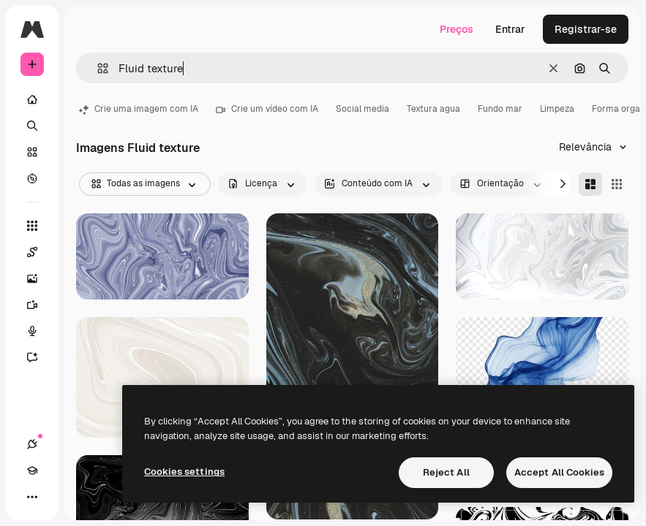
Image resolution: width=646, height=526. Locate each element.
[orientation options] (502, 184)
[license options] (262, 184)
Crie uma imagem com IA (138, 109)
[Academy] (32, 470)
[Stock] (32, 152)
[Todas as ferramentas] (32, 225)
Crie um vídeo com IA (267, 109)
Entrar (510, 29)
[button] (97, 68)
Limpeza (557, 109)
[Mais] (32, 496)
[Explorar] (32, 178)
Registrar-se (586, 29)
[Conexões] (32, 444)
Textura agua (433, 109)
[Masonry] (590, 184)
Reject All (446, 472)
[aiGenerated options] (379, 184)
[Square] (616, 184)
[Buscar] (32, 125)
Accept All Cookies (559, 472)
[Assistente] (39, 357)
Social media (362, 109)
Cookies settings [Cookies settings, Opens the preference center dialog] (184, 471)
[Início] (32, 99)
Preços (456, 29)
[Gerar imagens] (39, 278)
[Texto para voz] (39, 331)
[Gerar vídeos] (39, 304)
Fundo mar (500, 109)
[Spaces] (39, 252)
